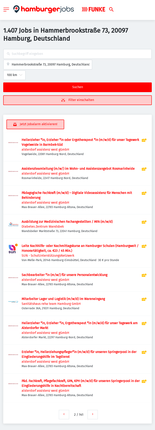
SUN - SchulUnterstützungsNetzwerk (48, 255)
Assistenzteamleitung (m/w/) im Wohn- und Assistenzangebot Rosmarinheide (78, 169)
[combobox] (77, 54)
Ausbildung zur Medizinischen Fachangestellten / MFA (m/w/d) (67, 222)
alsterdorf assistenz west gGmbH (45, 149)
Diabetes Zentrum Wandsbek (43, 226)
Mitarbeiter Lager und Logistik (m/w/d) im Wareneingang (63, 299)
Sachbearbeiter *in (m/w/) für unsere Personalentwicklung (64, 275)
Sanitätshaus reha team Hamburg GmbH (51, 304)
